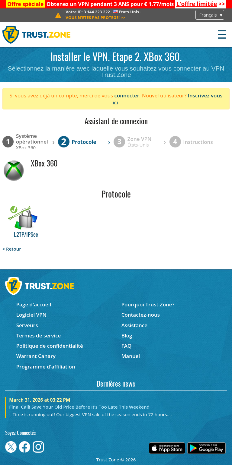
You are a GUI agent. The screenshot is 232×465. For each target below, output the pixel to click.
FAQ (126, 345)
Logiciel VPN (31, 314)
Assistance (134, 325)
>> (200, 4)
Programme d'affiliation (45, 366)
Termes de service (38, 335)
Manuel (130, 356)
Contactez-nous (140, 314)
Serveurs (27, 325)
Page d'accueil (33, 304)
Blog (126, 335)
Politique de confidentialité (49, 345)
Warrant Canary (36, 356)
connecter (126, 95)
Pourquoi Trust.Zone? (148, 304)
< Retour (11, 249)
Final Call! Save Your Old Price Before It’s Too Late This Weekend (79, 407)
